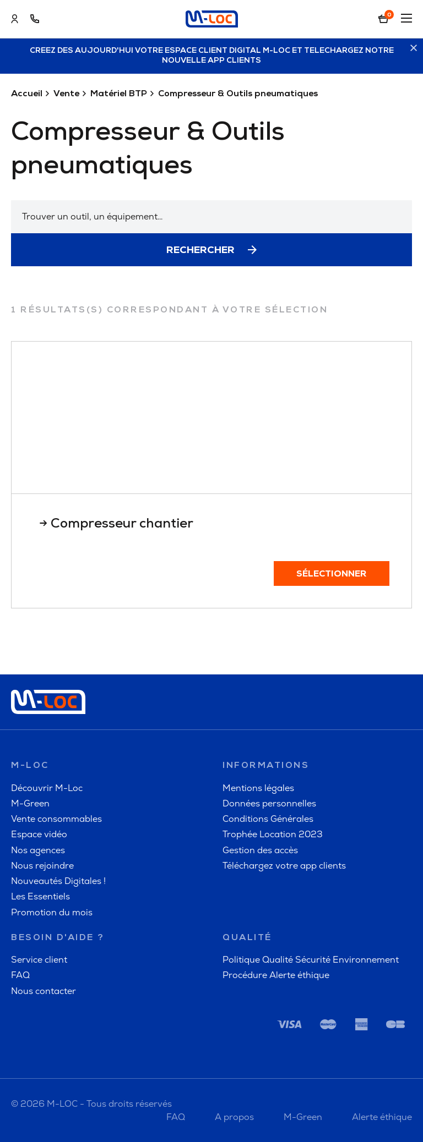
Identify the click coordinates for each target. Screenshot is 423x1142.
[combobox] (211, 216)
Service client (39, 959)
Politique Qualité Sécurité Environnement (311, 959)
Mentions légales (258, 788)
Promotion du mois (52, 912)
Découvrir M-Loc (47, 788)
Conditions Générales (268, 819)
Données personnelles (269, 803)
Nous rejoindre (42, 865)
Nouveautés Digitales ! (58, 881)
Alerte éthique (382, 1117)
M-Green (30, 803)
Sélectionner (331, 574)
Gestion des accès (260, 850)
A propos (234, 1117)
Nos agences (38, 850)
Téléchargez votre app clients (284, 865)
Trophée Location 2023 (273, 834)
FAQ (20, 975)
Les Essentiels (40, 896)
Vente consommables (56, 819)
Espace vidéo (39, 834)
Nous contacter (43, 991)
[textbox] (211, 217)
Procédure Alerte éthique (276, 975)
